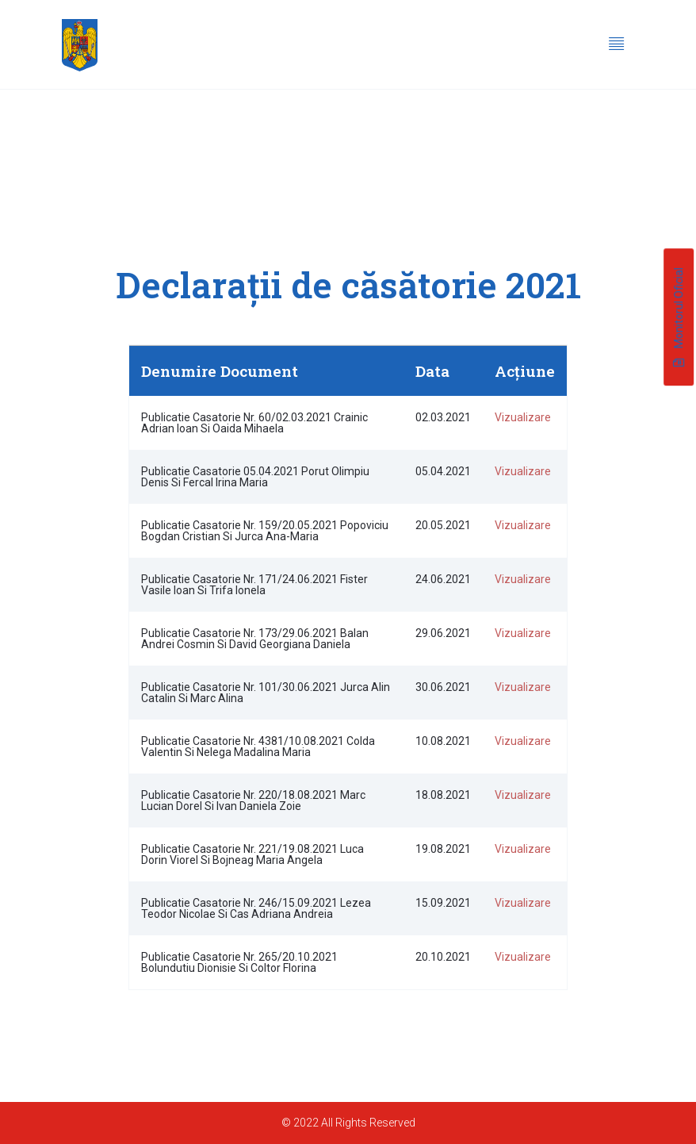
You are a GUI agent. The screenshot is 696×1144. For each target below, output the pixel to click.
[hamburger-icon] (616, 45)
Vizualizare (523, 417)
